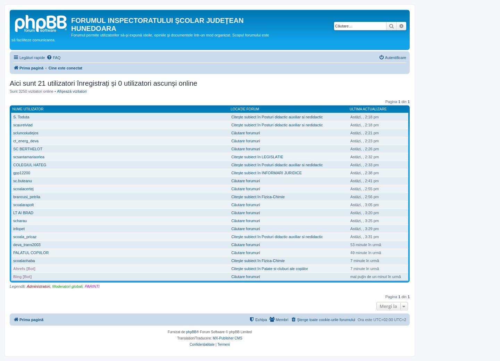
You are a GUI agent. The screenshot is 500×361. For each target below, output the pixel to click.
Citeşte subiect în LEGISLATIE (257, 157)
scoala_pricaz (24, 237)
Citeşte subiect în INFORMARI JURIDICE (266, 173)
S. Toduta (21, 117)
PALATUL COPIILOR (31, 253)
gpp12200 (21, 173)
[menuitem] (53, 57)
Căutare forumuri (245, 133)
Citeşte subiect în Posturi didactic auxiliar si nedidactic (277, 117)
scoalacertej (23, 189)
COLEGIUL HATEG (29, 165)
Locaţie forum (245, 109)
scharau (20, 221)
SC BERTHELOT (27, 149)
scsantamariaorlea (28, 157)
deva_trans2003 (27, 245)
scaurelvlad (23, 125)
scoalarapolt (23, 205)
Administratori (38, 286)
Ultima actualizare (368, 109)
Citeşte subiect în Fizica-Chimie (258, 197)
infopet (19, 229)
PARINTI (92, 286)
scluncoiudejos (25, 133)
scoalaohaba (24, 261)
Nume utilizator (28, 109)
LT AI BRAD (23, 213)
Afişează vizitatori (72, 91)
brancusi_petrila (26, 197)
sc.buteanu (22, 181)
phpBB (191, 332)
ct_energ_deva (26, 141)
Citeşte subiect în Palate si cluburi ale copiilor (269, 269)
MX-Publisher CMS (227, 338)
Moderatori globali (67, 286)
